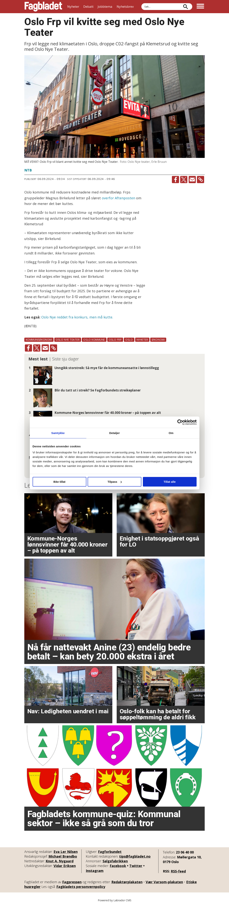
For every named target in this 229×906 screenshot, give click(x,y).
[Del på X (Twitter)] (183, 179)
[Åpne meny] (200, 7)
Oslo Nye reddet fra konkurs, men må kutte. (77, 317)
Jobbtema (105, 6)
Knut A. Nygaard (60, 861)
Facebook (118, 865)
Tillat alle (170, 481)
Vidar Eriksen (65, 865)
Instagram (94, 870)
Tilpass (115, 481)
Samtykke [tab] (58, 433)
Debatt (88, 6)
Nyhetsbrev (125, 6)
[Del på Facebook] (175, 179)
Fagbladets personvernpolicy (80, 886)
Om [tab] (171, 433)
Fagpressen (72, 882)
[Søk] (185, 6)
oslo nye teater (68, 339)
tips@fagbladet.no (135, 856)
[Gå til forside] (43, 6)
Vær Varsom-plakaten (164, 882)
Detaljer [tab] (114, 433)
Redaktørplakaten (126, 882)
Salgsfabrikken (115, 861)
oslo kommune (94, 339)
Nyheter (73, 6)
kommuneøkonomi (39, 339)
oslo (129, 339)
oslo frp (115, 339)
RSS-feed (178, 871)
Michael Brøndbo (62, 856)
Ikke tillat (59, 481)
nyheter (142, 339)
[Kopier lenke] (200, 179)
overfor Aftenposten (118, 198)
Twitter (135, 865)
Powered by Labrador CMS (114, 900)
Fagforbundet (110, 851)
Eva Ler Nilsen (66, 851)
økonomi (158, 339)
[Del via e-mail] (192, 179)
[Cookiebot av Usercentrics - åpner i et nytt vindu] (180, 422)
